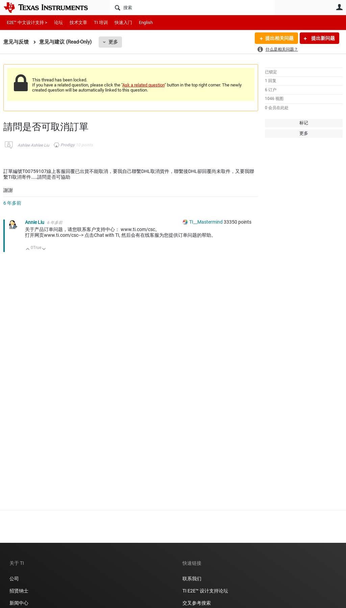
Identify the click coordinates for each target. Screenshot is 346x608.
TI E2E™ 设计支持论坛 (205, 590)
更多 (113, 42)
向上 (28, 249)
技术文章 (78, 22)
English (146, 22)
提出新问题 (322, 38)
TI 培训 (101, 22)
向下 (44, 249)
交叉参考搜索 (196, 603)
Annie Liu (35, 222)
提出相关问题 (279, 38)
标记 (303, 122)
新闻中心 (18, 603)
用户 (339, 7)
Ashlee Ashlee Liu (33, 145)
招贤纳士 (18, 590)
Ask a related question (143, 84)
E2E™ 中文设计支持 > (27, 22)
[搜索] (192, 7)
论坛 (58, 22)
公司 (14, 578)
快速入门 (123, 22)
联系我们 (191, 578)
